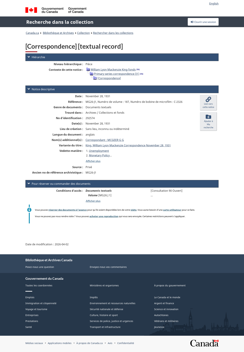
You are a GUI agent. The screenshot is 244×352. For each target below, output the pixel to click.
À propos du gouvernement (170, 285)
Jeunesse (159, 327)
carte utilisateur (172, 209)
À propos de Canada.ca (89, 343)
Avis (110, 343)
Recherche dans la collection (59, 22)
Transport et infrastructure (105, 327)
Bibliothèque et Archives (58, 33)
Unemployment (99, 151)
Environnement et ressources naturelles (112, 303)
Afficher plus (93, 161)
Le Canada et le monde (167, 297)
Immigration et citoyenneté (40, 303)
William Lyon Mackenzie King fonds (113, 69)
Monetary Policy (99, 155)
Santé (28, 327)
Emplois (29, 297)
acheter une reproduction (103, 216)
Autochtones (161, 315)
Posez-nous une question (39, 267)
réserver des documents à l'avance (67, 209)
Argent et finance (164, 303)
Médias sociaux (34, 343)
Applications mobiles (60, 343)
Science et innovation (166, 309)
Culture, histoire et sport (104, 315)
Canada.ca (32, 33)
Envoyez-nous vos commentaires (108, 267)
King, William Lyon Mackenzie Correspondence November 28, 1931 (128, 145)
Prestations (31, 321)
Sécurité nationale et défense (106, 309)
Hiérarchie (36, 57)
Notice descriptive (41, 89)
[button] (208, 102)
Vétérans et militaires (166, 321)
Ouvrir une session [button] (203, 21)
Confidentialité (125, 343)
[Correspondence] (109, 78)
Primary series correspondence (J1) (116, 74)
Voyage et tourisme (36, 309)
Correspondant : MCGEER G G (105, 140)
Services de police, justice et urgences (111, 321)
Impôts (94, 297)
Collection (83, 33)
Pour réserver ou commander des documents (59, 184)
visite (134, 209)
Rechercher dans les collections (113, 33)
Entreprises (31, 315)
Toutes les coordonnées (38, 285)
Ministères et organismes (104, 285)
